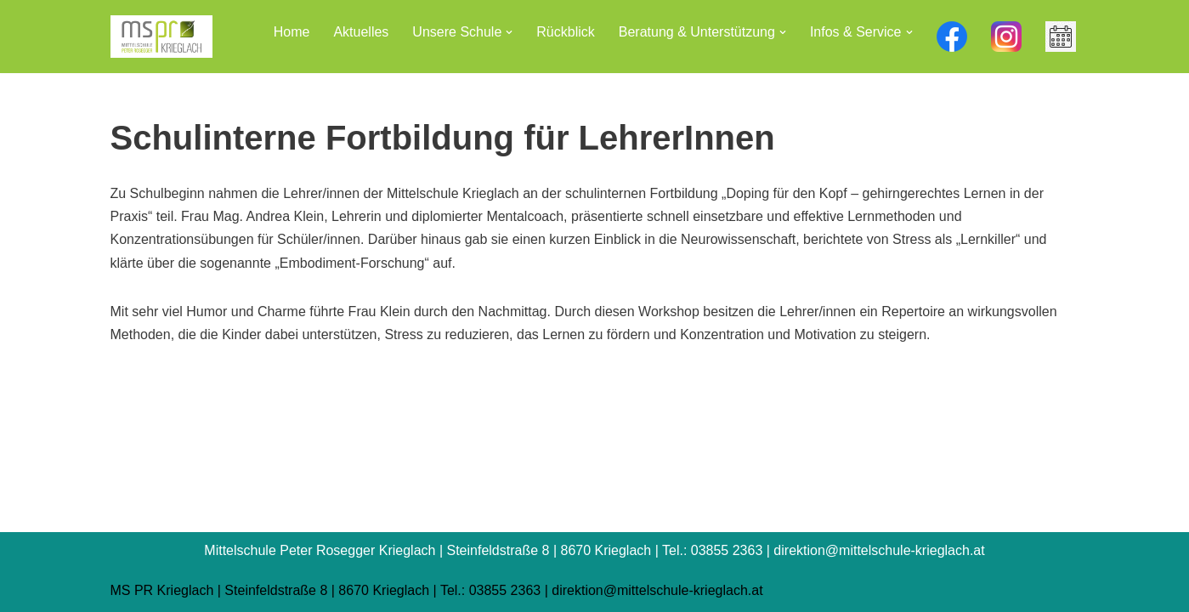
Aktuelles (360, 32)
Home (292, 32)
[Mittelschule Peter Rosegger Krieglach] (161, 36)
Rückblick (565, 32)
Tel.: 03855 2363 (490, 590)
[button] (509, 32)
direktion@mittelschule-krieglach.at (657, 590)
